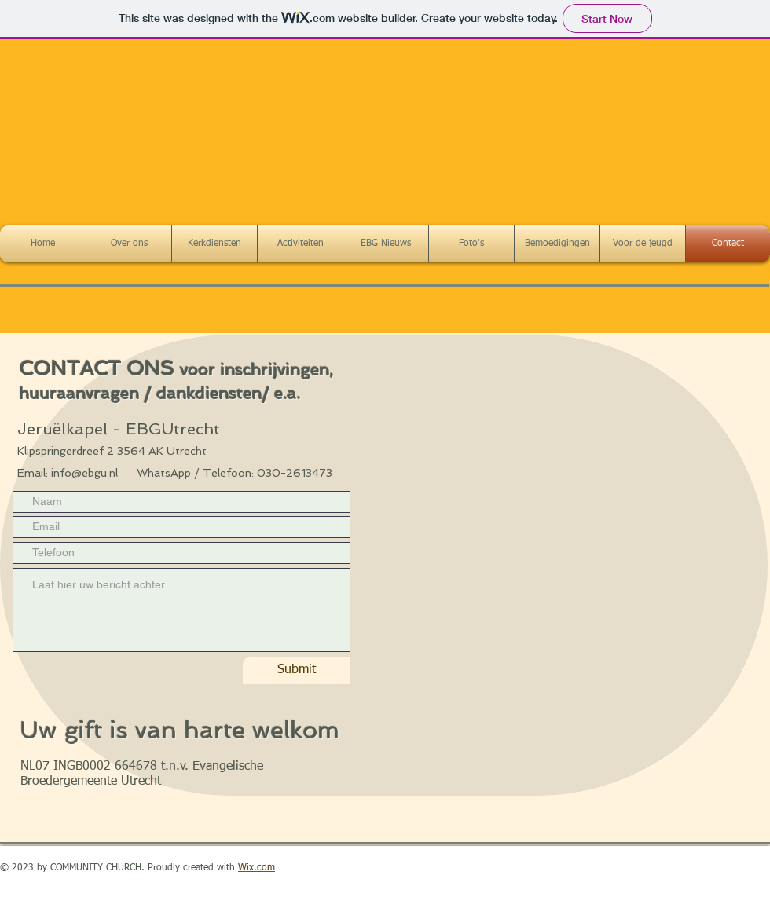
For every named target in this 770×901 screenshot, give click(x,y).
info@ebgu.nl (84, 473)
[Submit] (296, 670)
